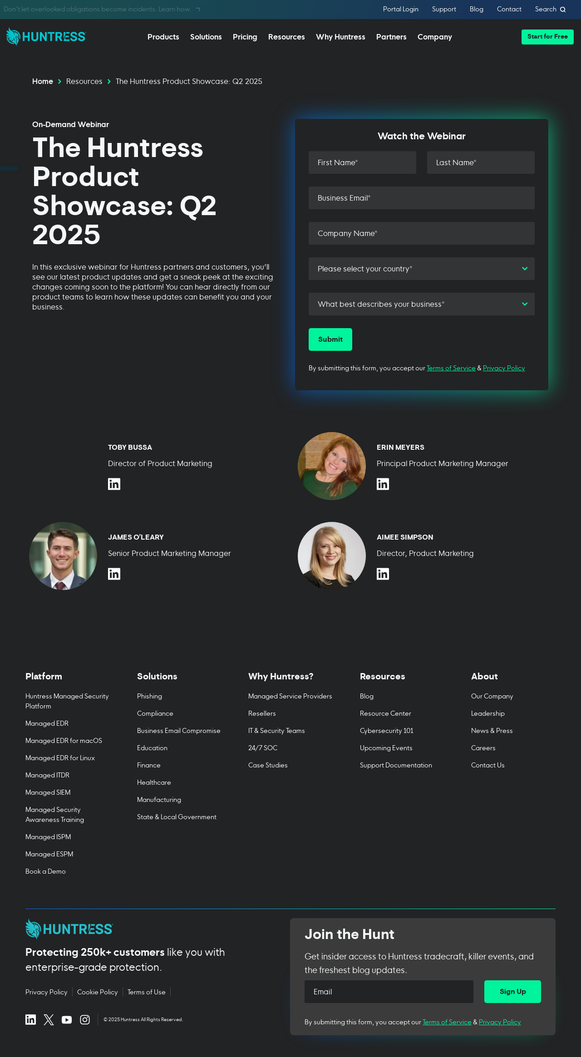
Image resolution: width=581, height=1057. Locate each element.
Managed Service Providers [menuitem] (290, 695)
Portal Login (401, 9)
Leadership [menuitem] (488, 713)
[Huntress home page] (147, 929)
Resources (84, 80)
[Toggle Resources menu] (402, 681)
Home (42, 80)
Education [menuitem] (152, 747)
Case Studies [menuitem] (268, 764)
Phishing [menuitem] (149, 695)
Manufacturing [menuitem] (159, 799)
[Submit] (330, 339)
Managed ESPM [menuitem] (49, 853)
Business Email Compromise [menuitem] (179, 730)
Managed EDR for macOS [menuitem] (63, 740)
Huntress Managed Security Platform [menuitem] (67, 700)
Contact (509, 9)
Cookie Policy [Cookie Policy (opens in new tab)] (97, 991)
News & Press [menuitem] (492, 730)
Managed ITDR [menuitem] (47, 774)
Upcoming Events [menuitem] (386, 747)
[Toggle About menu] (513, 681)
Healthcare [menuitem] (154, 782)
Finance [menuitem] (149, 764)
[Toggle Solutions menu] (179, 681)
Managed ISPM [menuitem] (48, 836)
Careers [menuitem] (483, 747)
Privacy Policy (504, 367)
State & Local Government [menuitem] (177, 816)
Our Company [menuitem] (492, 695)
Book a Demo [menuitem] (45, 870)
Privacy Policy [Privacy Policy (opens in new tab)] (46, 991)
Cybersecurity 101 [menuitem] (387, 730)
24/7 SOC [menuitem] (262, 747)
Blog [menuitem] (367, 695)
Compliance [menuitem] (155, 713)
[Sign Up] (512, 991)
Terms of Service (451, 367)
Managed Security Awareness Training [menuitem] (54, 814)
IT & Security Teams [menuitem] (276, 730)
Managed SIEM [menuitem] (47, 791)
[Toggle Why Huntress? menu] (290, 681)
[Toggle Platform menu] (67, 681)
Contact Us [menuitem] (488, 764)
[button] (548, 36)
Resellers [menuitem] (262, 713)
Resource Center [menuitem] (385, 713)
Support (444, 9)
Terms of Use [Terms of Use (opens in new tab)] (147, 991)
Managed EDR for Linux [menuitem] (60, 757)
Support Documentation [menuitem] (396, 764)
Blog (476, 9)
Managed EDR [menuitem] (47, 723)
